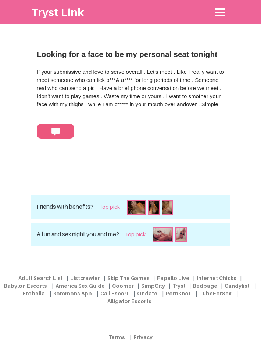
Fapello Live (173, 278)
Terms (116, 337)
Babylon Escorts (25, 286)
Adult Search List (40, 278)
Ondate (147, 293)
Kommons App (72, 293)
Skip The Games (128, 278)
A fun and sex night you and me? (78, 234)
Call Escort (114, 293)
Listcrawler (85, 278)
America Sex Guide (80, 286)
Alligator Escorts (129, 301)
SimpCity (153, 286)
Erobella (33, 293)
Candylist (237, 286)
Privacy (143, 337)
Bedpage (205, 286)
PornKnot (178, 293)
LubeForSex (215, 293)
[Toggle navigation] (220, 12)
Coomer (123, 286)
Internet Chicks (216, 278)
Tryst (179, 286)
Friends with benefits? (65, 206)
